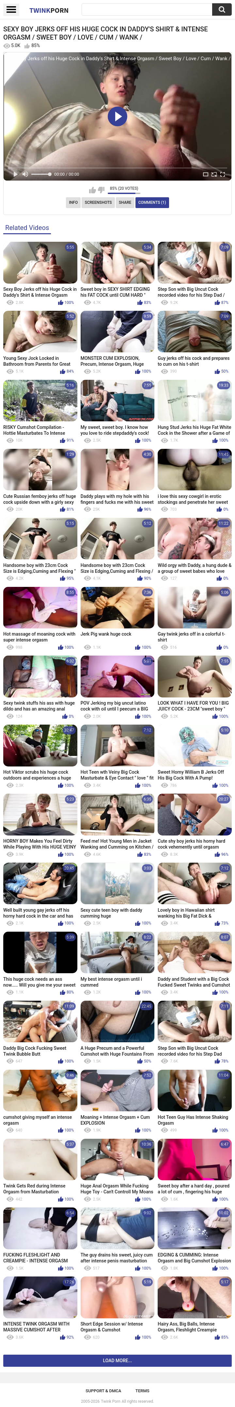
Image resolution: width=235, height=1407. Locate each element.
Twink (49, 10)
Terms (142, 1390)
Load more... (117, 1360)
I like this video (92, 190)
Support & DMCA (103, 1390)
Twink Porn (110, 1401)
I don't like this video (101, 190)
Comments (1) (152, 202)
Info (73, 202)
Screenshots (98, 202)
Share (125, 202)
